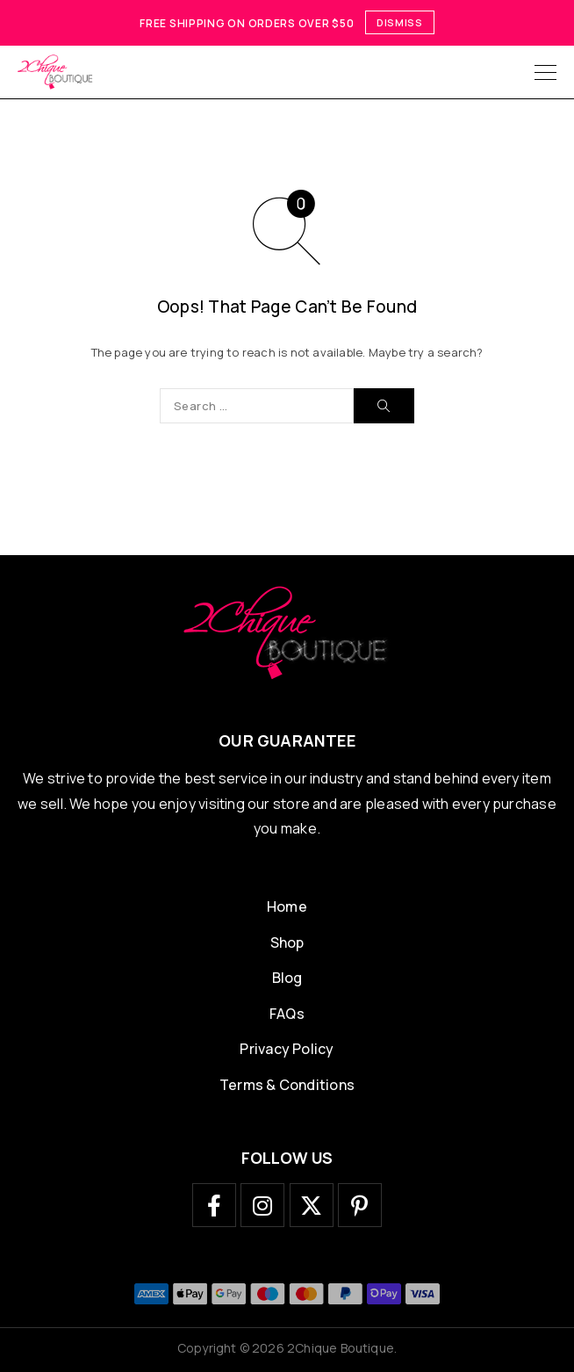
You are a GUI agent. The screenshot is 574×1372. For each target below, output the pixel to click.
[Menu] (545, 72)
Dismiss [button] (400, 22)
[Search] (384, 405)
